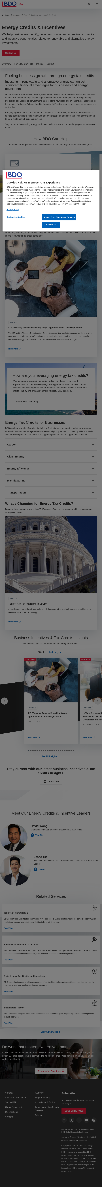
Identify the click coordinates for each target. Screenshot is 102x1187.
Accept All (51, 225)
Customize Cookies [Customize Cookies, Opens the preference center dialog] (16, 217)
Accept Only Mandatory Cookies (59, 217)
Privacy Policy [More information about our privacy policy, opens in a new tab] (13, 209)
